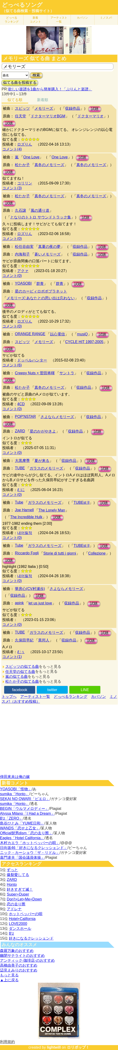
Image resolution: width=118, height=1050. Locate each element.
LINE (85, 690)
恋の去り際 (16, 904)
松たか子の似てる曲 (22, 681)
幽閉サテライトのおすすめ (22, 956)
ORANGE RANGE (30, 334)
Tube (19, 502)
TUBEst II (81, 503)
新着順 (42, 100)
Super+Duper (18, 894)
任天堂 (20, 116)
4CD (21, 404)
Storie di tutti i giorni (59, 553)
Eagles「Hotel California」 (22, 838)
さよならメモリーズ (57, 417)
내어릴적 (24, 533)
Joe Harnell (24, 510)
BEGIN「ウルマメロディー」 (24, 809)
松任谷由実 (24, 247)
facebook (19, 690)
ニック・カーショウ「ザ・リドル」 (30, 853)
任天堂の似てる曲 (20, 672)
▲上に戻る (9, 980)
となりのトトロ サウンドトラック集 (40, 217)
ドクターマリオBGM (48, 116)
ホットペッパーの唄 (25, 914)
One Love (31, 157)
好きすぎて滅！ (20, 889)
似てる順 (14, 100)
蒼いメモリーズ (47, 254)
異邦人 (43, 640)
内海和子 (22, 254)
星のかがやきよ (43, 431)
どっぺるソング (22, 5)
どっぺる (12, 19)
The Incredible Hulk (26, 517)
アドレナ (14, 909)
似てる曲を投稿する (20, 83)
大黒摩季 (22, 461)
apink (19, 603)
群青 (40, 284)
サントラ (66, 373)
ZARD (20, 431)
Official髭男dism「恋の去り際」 (26, 833)
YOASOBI (23, 283)
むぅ (21, 652)
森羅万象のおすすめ (17, 951)
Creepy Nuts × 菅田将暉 (35, 373)
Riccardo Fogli (27, 553)
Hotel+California (22, 919)
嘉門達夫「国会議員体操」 (22, 857)
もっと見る (9, 975)
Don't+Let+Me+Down (24, 899)
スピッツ (22, 108)
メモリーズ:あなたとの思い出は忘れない (40, 298)
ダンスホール (20, 929)
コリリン (24, 183)
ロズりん (24, 144)
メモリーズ (43, 108)
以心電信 (57, 334)
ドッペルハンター (32, 360)
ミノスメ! (106, 17)
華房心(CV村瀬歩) (30, 589)
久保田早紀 (24, 640)
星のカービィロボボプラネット (41, 291)
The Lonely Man (51, 510)
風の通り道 (40, 210)
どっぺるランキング (70, 697)
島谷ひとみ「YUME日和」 (22, 823)
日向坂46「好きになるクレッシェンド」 (33, 848)
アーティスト (59, 19)
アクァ (22, 271)
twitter (52, 690)
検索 (36, 75)
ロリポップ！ (78, 1047)
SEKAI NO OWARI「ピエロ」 (25, 799)
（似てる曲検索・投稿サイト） (28, 11)
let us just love (40, 603)
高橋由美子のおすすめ (18, 965)
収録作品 (72, 108)
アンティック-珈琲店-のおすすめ (27, 960)
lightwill (54, 1047)
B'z (11, 933)
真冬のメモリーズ (49, 165)
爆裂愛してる (18, 875)
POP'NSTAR (25, 417)
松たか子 (22, 165)
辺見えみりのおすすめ (18, 970)
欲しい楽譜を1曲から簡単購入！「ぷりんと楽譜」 (50, 89)
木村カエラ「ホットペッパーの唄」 (30, 843)
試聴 (94, 109)
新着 (35, 19)
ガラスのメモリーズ (46, 468)
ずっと (12, 870)
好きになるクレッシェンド (31, 938)
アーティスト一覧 (35, 697)
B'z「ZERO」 (11, 818)
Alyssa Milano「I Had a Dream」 (27, 813)
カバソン (82, 17)
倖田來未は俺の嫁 (15, 777)
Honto (12, 884)
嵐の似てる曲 (16, 676)
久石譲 (20, 210)
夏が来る (41, 461)
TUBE (20, 468)
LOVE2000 (18, 924)
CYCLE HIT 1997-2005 (84, 342)
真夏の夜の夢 (49, 247)
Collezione (97, 553)
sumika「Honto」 (14, 794)
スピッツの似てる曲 (22, 666)
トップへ (9, 697)
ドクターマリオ (91, 116)
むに (21, 490)
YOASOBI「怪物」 (16, 789)
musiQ (82, 334)
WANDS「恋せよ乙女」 (20, 828)
